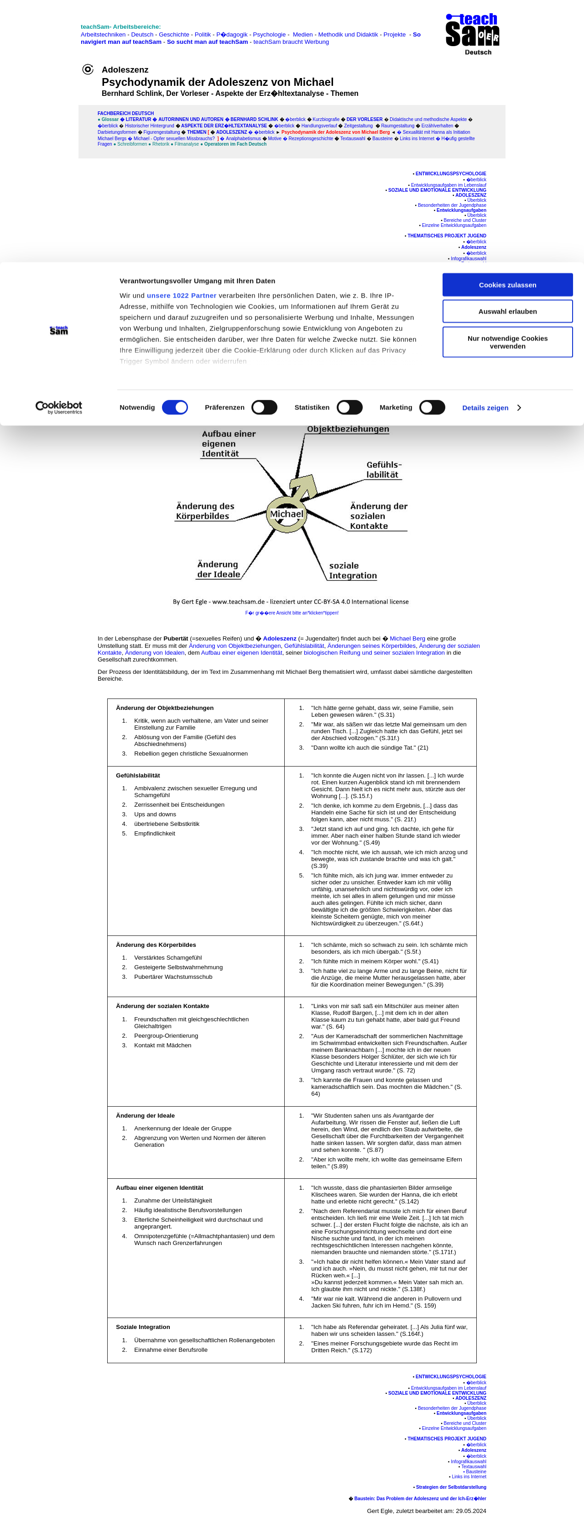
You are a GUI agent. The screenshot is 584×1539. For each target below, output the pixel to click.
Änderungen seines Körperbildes (372, 645)
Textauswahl (473, 263)
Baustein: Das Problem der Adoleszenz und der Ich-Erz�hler (420, 295)
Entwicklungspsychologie (451, 173)
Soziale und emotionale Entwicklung (437, 190)
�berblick (476, 179)
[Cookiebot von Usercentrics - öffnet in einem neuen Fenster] (59, 146)
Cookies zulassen (508, 22)
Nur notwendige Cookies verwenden (508, 80)
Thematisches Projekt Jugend (446, 235)
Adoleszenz (470, 195)
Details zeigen (485, 146)
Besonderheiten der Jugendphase (452, 205)
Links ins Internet (469, 273)
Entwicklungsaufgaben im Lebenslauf (448, 185)
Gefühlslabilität (304, 645)
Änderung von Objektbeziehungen (235, 645)
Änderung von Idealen (154, 652)
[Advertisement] (46, 190)
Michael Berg (349, 313)
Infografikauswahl (468, 258)
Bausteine (476, 268)
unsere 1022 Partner (182, 33)
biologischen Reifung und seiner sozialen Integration (374, 652)
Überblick (476, 200)
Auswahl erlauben (508, 49)
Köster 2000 (116, 340)
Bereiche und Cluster (465, 220)
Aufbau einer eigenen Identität (241, 652)
